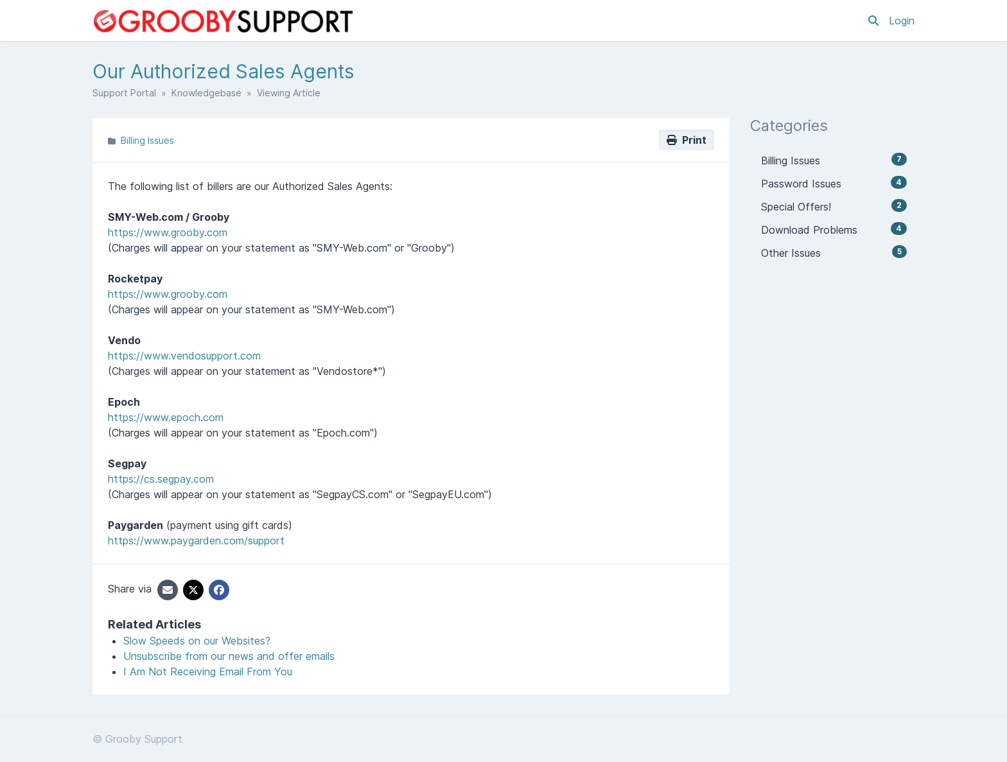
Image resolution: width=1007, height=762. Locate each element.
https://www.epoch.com (165, 417)
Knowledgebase (206, 92)
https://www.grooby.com (167, 232)
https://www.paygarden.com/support (196, 540)
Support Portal (124, 92)
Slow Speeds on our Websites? (196, 640)
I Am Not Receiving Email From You (207, 671)
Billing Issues (147, 140)
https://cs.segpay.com (161, 478)
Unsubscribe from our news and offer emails (229, 656)
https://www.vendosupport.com (184, 355)
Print (686, 140)
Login (902, 20)
